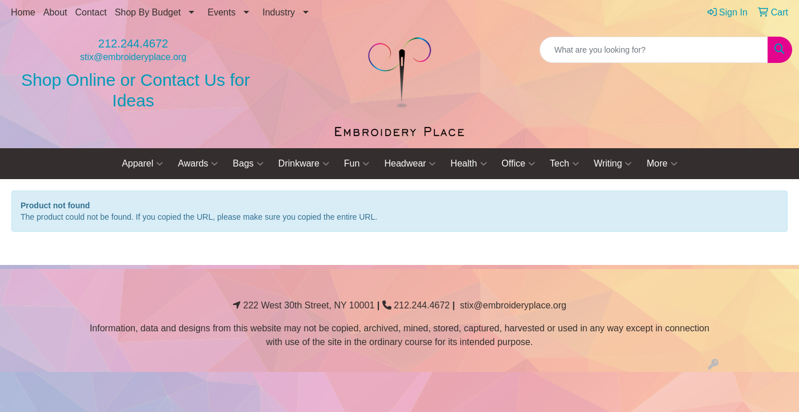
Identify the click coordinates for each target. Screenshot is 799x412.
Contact (91, 12)
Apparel (142, 164)
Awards (198, 164)
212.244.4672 (133, 43)
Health (468, 164)
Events (221, 12)
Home (23, 12)
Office (519, 164)
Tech (564, 164)
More (661, 164)
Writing (613, 164)
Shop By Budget (148, 12)
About (55, 12)
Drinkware (303, 164)
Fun (357, 164)
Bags (248, 164)
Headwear (410, 164)
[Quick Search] (654, 50)
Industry (278, 12)
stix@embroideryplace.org (133, 57)
